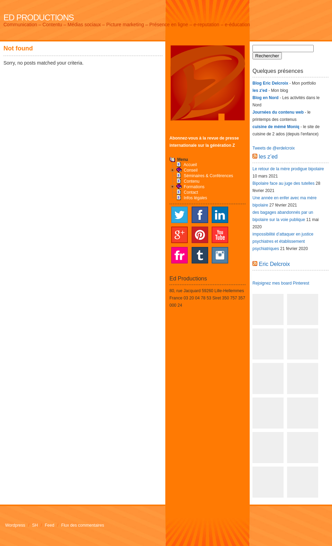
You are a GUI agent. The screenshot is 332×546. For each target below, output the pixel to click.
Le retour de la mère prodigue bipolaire (288, 168)
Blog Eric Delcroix (270, 83)
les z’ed (268, 157)
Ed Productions (38, 17)
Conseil (190, 170)
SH (35, 525)
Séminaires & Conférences (208, 175)
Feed (49, 525)
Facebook (200, 215)
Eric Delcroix (274, 264)
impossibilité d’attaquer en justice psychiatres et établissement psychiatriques (282, 241)
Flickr (179, 255)
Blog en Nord (265, 97)
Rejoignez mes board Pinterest (280, 283)
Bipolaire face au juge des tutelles (283, 183)
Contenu (191, 181)
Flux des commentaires (82, 525)
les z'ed (259, 90)
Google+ (179, 235)
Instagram (220, 255)
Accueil (190, 164)
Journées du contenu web (278, 112)
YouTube (220, 235)
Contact (191, 192)
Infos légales (195, 197)
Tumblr (200, 255)
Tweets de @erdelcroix (273, 148)
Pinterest (200, 235)
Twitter (179, 215)
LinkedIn (220, 215)
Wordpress (15, 525)
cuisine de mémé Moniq (275, 126)
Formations (194, 186)
